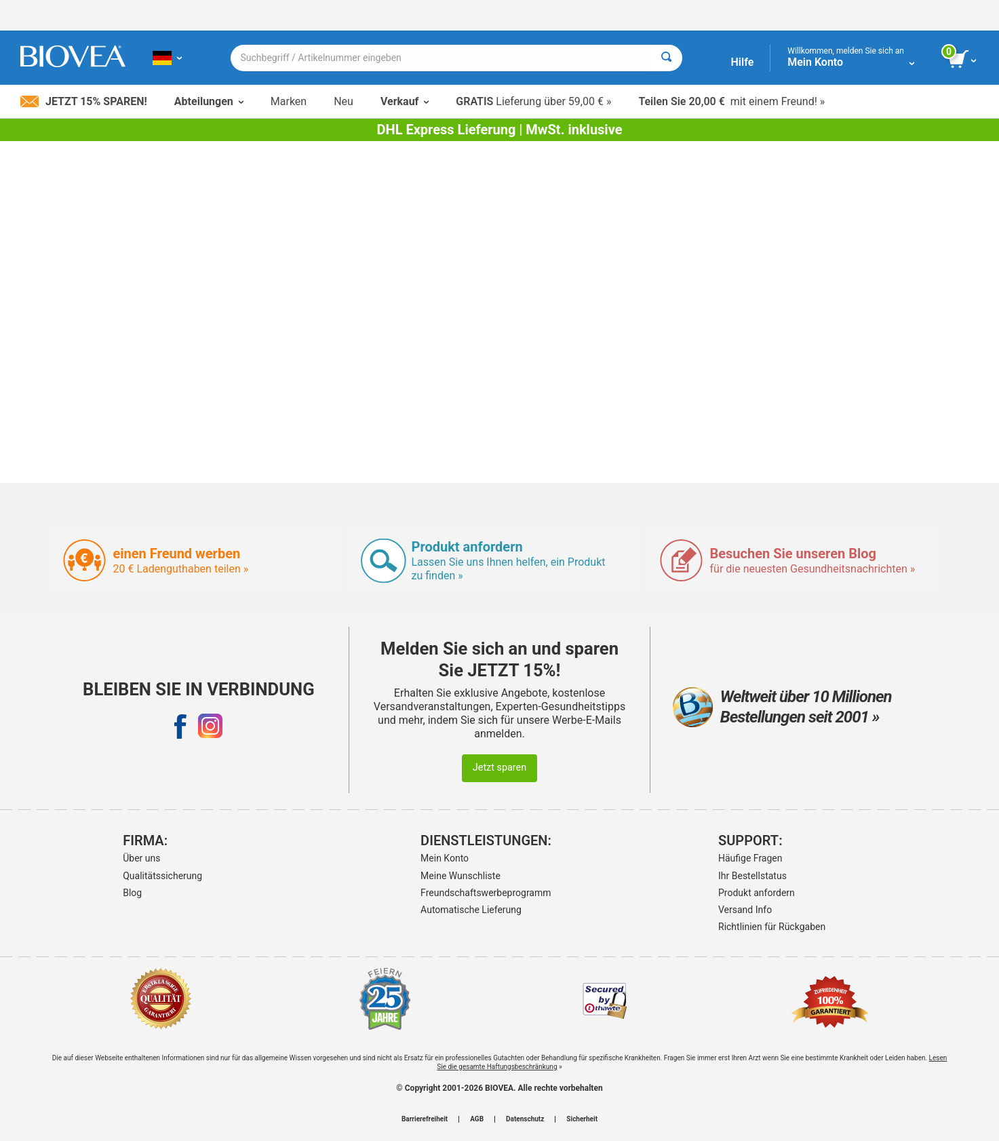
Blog (132, 892)
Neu (343, 101)
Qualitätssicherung (162, 875)
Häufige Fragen (750, 858)
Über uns (141, 858)
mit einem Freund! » (731, 101)
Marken (289, 101)
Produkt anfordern (756, 892)
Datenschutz (525, 1119)
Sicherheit (582, 1119)
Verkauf (404, 101)
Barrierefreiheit (424, 1119)
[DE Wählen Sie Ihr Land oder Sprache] (167, 57)
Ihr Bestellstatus (752, 875)
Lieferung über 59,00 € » (533, 101)
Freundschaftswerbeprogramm (485, 892)
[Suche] (666, 58)
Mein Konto (444, 858)
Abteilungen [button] (208, 101)
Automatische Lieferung (471, 909)
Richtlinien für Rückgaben (771, 926)
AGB (477, 1119)
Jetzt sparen (499, 767)
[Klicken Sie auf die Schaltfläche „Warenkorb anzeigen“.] (963, 59)
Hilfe (741, 62)
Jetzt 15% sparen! (83, 101)
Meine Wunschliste (460, 875)
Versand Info (745, 909)
